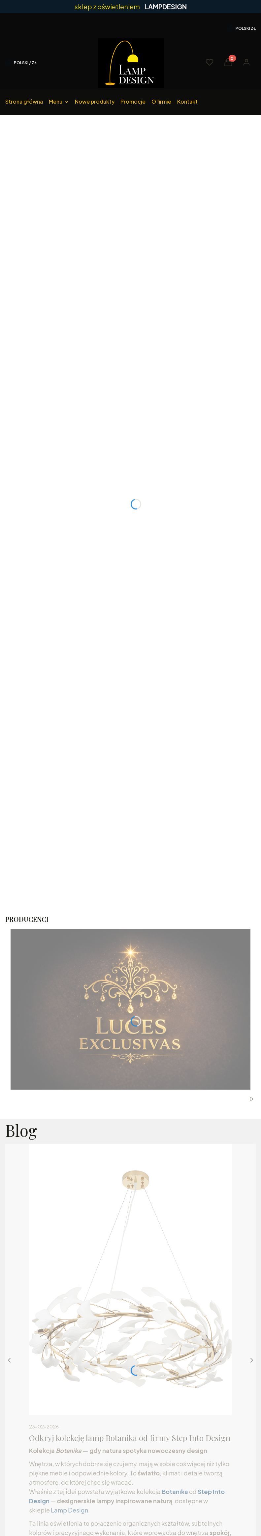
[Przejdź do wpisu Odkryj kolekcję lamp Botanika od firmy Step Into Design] (130, 1279)
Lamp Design (69, 1510)
